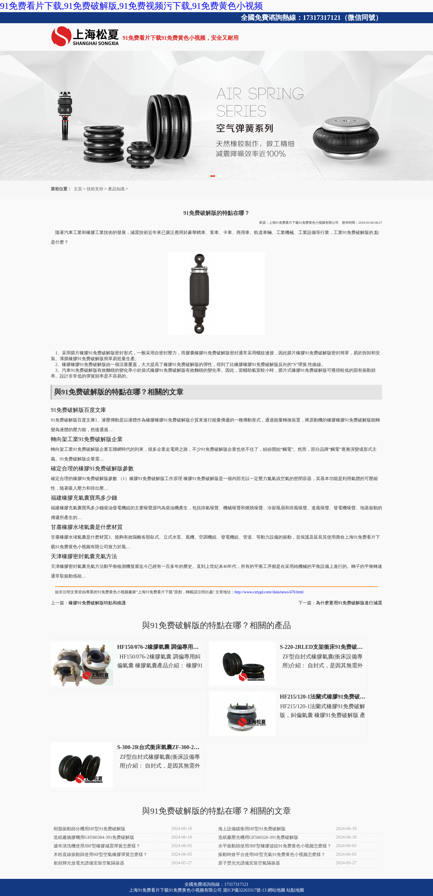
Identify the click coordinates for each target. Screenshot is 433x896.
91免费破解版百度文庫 (78, 410)
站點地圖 (295, 890)
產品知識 (116, 189)
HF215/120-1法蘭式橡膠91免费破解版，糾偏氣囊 (339, 697)
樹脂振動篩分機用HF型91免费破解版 (89, 828)
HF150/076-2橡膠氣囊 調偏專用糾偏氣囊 (166, 647)
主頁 (78, 189)
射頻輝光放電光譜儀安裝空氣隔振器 (89, 863)
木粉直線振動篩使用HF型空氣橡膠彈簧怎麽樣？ (100, 854)
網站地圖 (276, 890)
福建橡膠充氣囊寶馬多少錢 (84, 498)
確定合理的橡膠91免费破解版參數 (92, 468)
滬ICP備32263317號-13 (244, 890)
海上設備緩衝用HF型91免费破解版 (252, 828)
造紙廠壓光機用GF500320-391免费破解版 (258, 837)
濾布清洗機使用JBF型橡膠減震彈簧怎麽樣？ (97, 846)
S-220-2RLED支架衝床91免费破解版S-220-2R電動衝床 (346, 647)
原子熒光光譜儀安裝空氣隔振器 (249, 863)
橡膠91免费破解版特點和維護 (97, 602)
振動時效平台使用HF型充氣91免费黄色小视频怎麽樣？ (271, 854)
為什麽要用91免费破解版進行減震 (349, 602)
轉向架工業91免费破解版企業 (87, 439)
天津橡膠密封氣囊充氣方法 (84, 556)
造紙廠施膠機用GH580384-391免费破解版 (94, 837)
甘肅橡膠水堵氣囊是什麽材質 (87, 527)
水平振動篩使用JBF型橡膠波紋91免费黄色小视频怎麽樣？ (274, 846)
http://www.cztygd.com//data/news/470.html (269, 592)
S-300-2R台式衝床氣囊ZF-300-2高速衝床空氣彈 (175, 747)
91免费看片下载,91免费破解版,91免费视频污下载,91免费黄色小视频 (131, 6)
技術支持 (95, 189)
